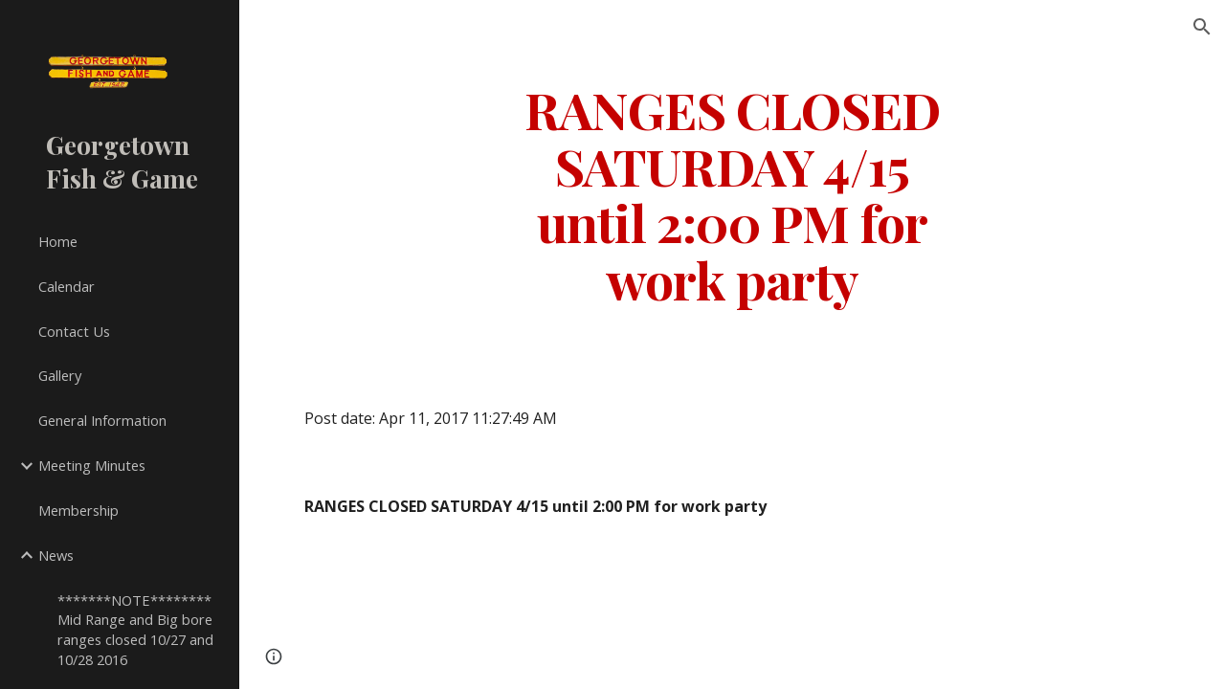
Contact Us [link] (74, 331)
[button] (1202, 27)
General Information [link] (102, 420)
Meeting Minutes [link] (91, 465)
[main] (731, 193)
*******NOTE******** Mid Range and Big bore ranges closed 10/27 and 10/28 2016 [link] (135, 629)
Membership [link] (78, 510)
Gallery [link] (59, 375)
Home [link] (58, 241)
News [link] (56, 555)
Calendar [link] (66, 286)
